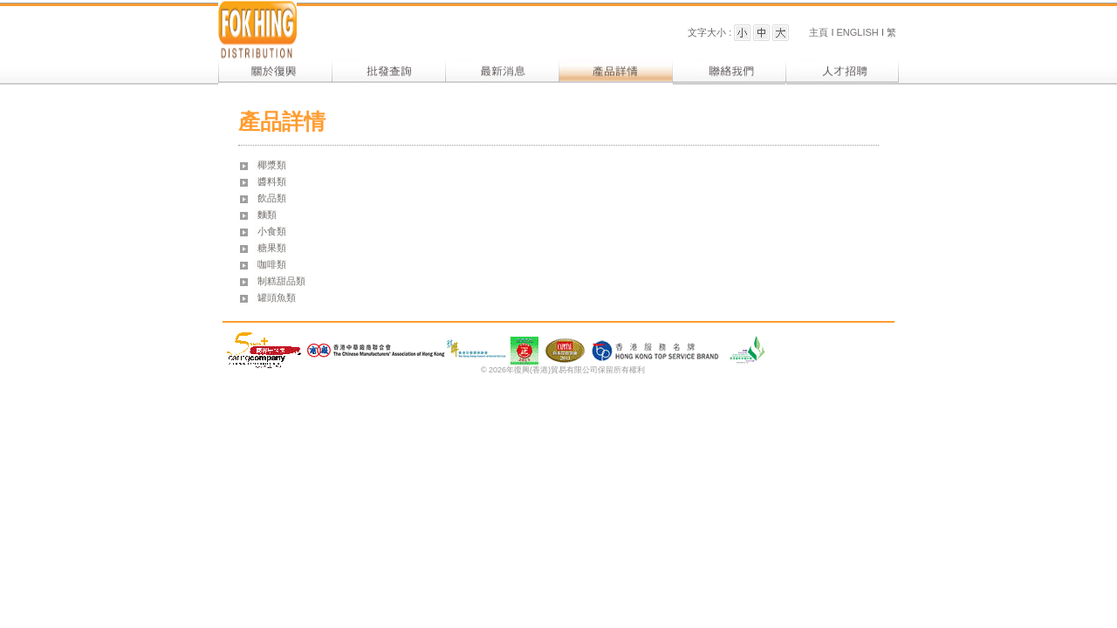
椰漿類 (271, 165)
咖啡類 (271, 264)
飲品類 (271, 198)
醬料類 (271, 181)
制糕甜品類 (281, 281)
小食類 (271, 231)
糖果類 (271, 247)
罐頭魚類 (276, 297)
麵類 (267, 214)
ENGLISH (855, 32)
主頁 (820, 32)
